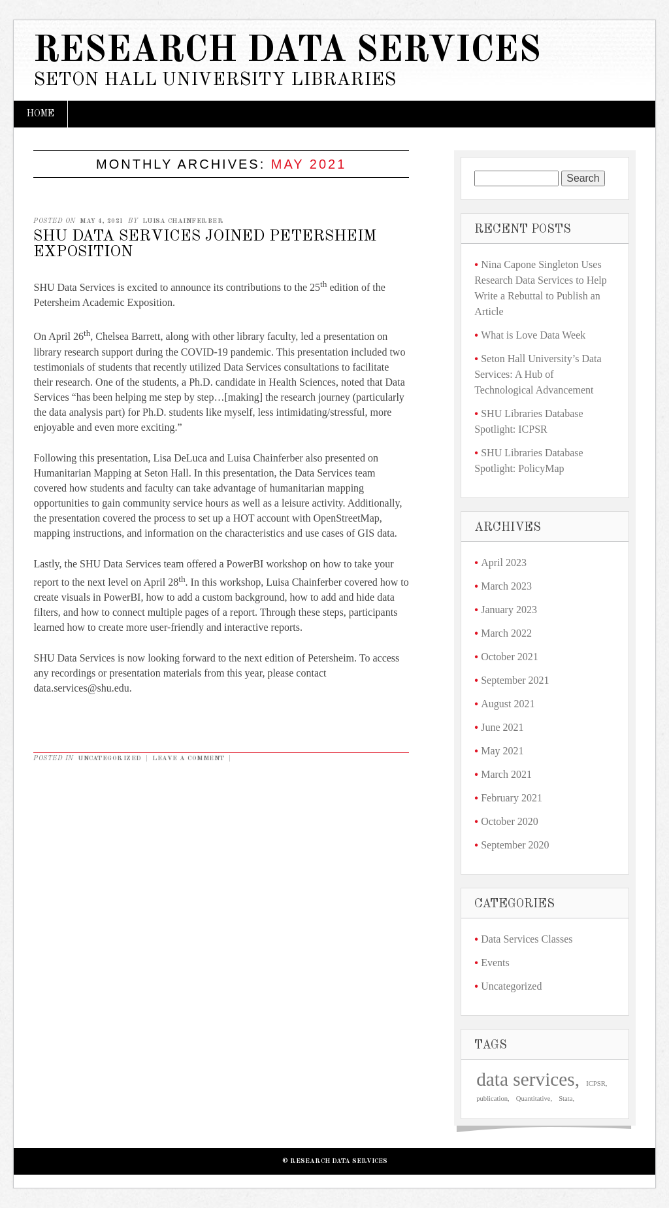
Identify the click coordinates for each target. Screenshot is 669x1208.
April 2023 (504, 562)
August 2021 (507, 703)
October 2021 (509, 656)
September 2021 (515, 680)
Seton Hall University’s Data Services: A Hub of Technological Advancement (537, 374)
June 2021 (502, 727)
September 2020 (515, 844)
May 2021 (502, 750)
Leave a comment (188, 758)
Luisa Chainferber (183, 221)
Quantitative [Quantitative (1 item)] (533, 1098)
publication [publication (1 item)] (492, 1098)
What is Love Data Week (533, 335)
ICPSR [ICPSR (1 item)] (596, 1083)
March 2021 (506, 774)
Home (40, 113)
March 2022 (506, 633)
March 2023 (506, 586)
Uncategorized (110, 758)
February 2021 (511, 797)
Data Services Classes (526, 939)
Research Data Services (287, 51)
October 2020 (509, 821)
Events (495, 962)
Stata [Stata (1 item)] (565, 1098)
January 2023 (509, 609)
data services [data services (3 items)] (525, 1079)
